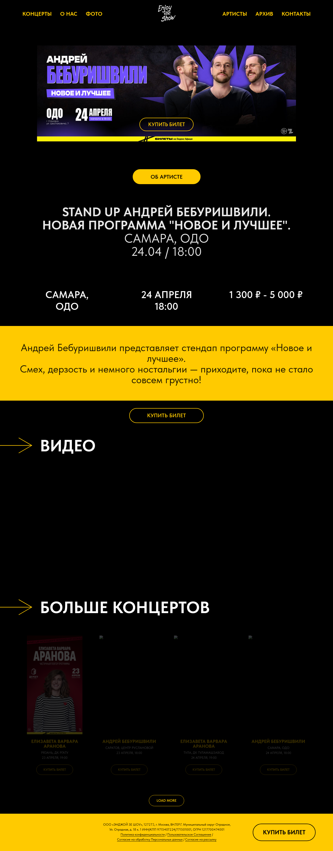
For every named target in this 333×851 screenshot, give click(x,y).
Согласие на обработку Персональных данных (150, 839)
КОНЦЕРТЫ (37, 13)
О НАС (68, 13)
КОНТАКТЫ (296, 13)
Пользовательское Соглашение (189, 834)
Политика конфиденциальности (143, 834)
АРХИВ (264, 13)
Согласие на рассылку (200, 839)
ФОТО (94, 13)
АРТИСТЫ (234, 13)
